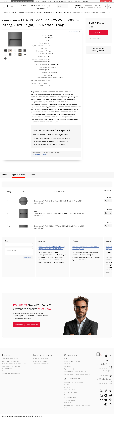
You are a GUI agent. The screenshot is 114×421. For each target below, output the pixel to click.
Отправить (27, 258)
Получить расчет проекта (26, 324)
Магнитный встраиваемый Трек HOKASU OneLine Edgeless (85, 248)
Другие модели (18, 174)
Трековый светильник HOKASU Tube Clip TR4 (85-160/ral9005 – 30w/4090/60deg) (52, 248)
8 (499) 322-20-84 (28, 5)
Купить (98, 33)
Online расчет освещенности (98, 49)
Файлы (5, 174)
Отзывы (32, 174)
